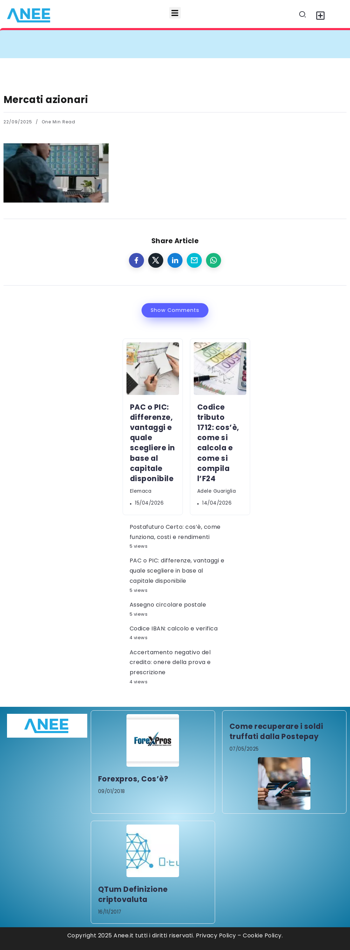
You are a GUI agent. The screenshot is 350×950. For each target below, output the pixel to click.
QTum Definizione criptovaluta (133, 894)
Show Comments (175, 310)
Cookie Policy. (263, 935)
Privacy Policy (216, 935)
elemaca (141, 491)
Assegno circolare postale (168, 605)
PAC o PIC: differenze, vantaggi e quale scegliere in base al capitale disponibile (152, 443)
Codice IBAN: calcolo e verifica (174, 628)
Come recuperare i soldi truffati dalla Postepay (276, 731)
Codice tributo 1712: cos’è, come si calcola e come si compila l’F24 (218, 443)
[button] (175, 13)
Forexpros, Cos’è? (133, 779)
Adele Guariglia (216, 491)
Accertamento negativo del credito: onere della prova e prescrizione (170, 662)
